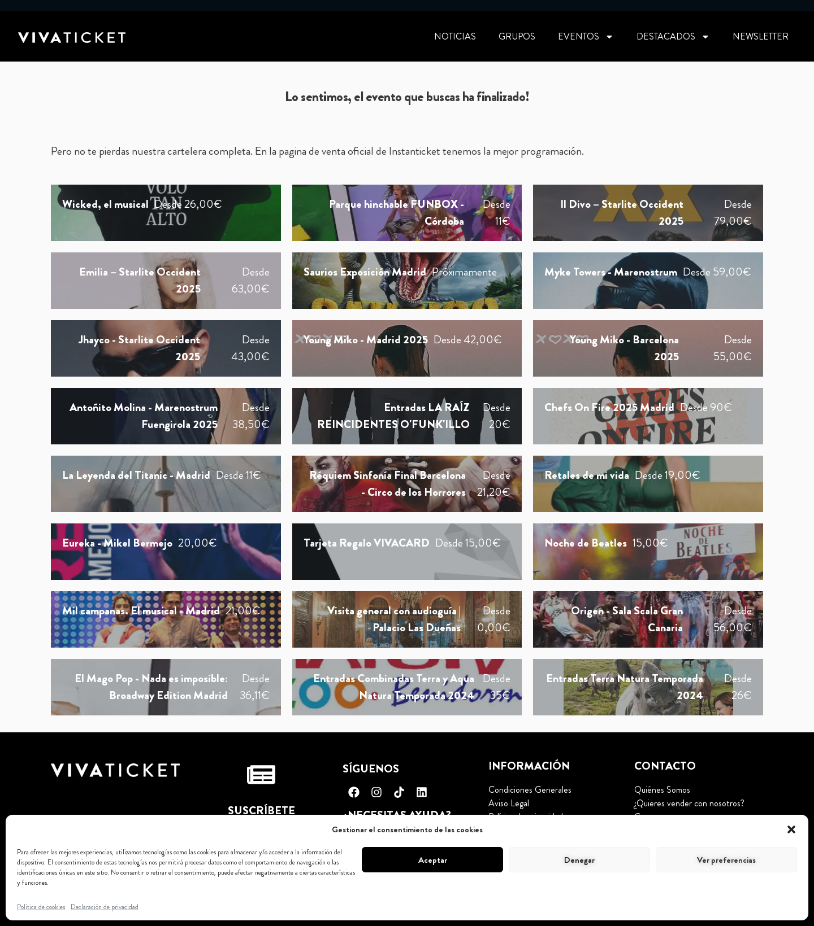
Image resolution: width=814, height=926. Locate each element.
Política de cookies (41, 907)
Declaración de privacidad (104, 907)
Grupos (517, 36)
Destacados (673, 37)
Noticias (455, 36)
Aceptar (432, 860)
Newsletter (761, 36)
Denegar (579, 860)
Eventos (586, 37)
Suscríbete (261, 810)
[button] (791, 829)
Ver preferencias (726, 860)
